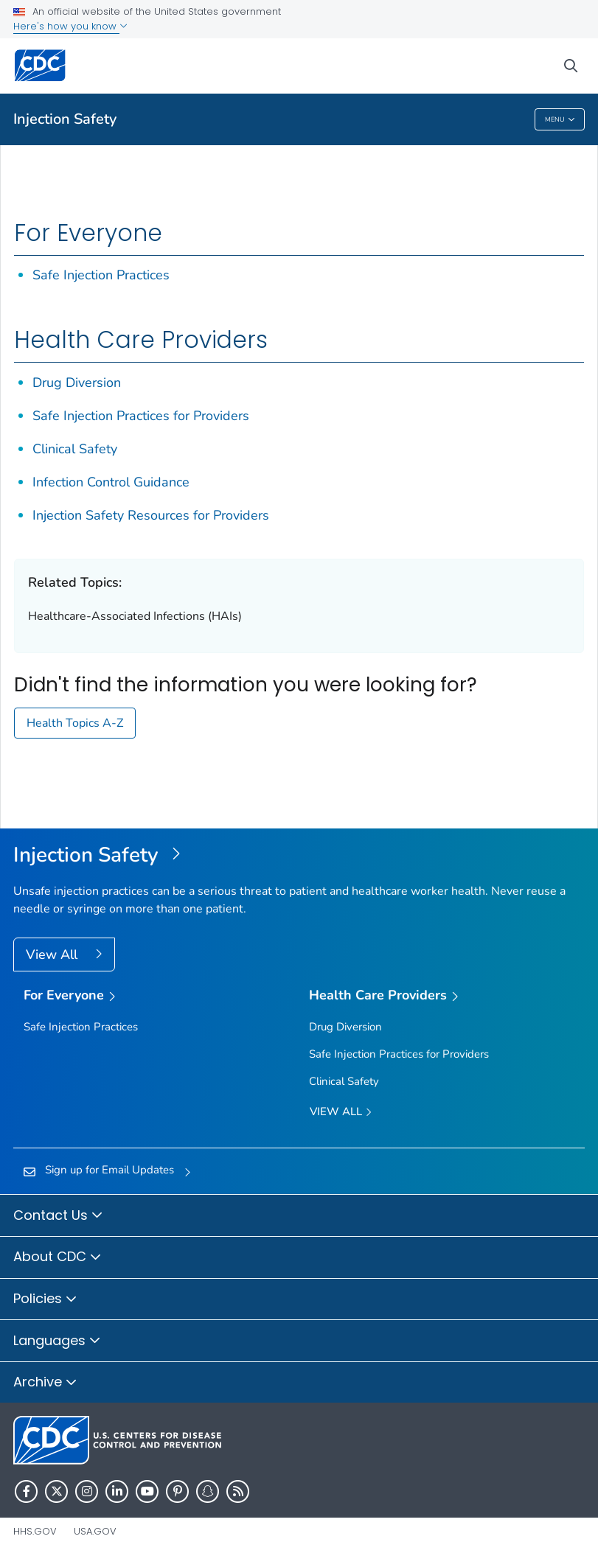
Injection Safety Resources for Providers (150, 515)
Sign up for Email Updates (109, 1169)
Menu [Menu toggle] (560, 120)
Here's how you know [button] (70, 26)
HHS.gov (35, 1531)
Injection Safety (65, 119)
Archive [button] (45, 1382)
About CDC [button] (57, 1257)
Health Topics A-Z (75, 723)
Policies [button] (45, 1299)
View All (53, 954)
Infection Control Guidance (111, 482)
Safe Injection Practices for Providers (140, 416)
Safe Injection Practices (101, 275)
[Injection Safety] (299, 856)
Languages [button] (57, 1341)
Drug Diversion (76, 382)
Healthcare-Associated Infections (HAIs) (135, 616)
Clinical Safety (74, 449)
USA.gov (95, 1531)
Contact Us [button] (58, 1216)
